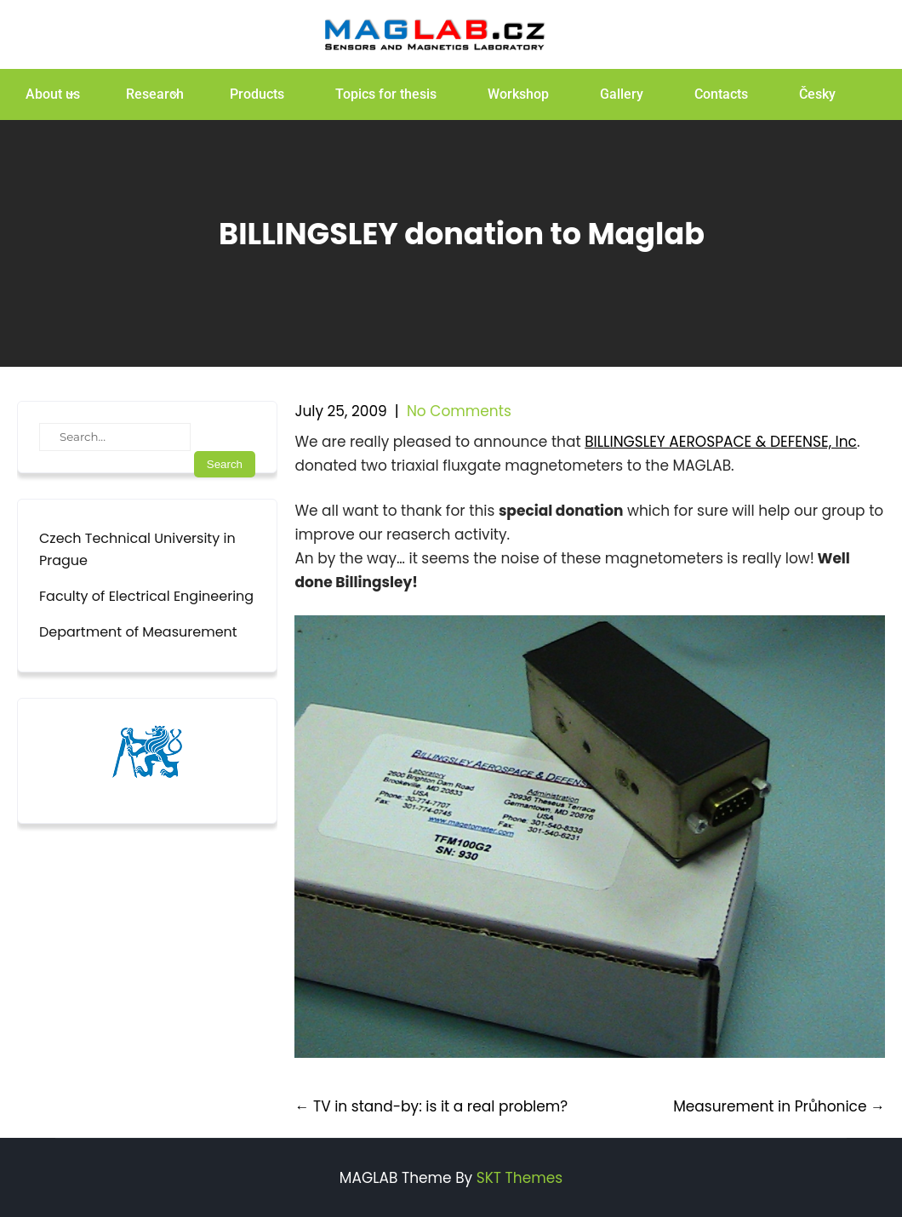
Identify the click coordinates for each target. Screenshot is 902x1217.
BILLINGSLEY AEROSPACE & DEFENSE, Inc (721, 441)
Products (257, 94)
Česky (817, 94)
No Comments (459, 411)
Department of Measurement (138, 632)
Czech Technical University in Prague (137, 549)
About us (53, 94)
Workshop (518, 94)
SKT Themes (519, 1178)
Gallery (621, 94)
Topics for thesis (386, 94)
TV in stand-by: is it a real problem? (431, 1106)
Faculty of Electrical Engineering (146, 596)
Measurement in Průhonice (779, 1106)
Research (155, 94)
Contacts (721, 94)
